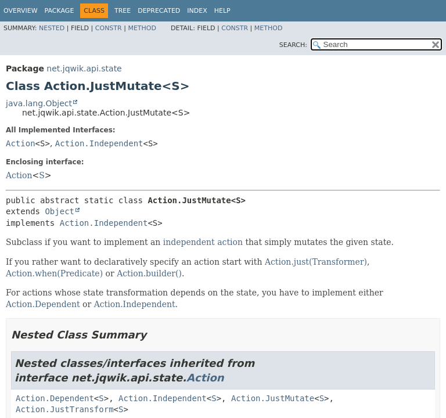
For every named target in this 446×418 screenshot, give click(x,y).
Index (197, 11)
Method (142, 28)
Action (20, 143)
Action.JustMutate (272, 398)
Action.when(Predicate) (54, 273)
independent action (203, 242)
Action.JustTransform (65, 409)
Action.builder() (149, 273)
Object (59, 211)
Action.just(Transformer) (316, 261)
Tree (122, 11)
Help (222, 11)
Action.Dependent (43, 304)
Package (59, 11)
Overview (20, 11)
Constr (108, 28)
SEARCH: (293, 45)
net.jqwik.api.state (83, 68)
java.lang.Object (39, 103)
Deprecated (159, 11)
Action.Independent (99, 143)
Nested (51, 28)
